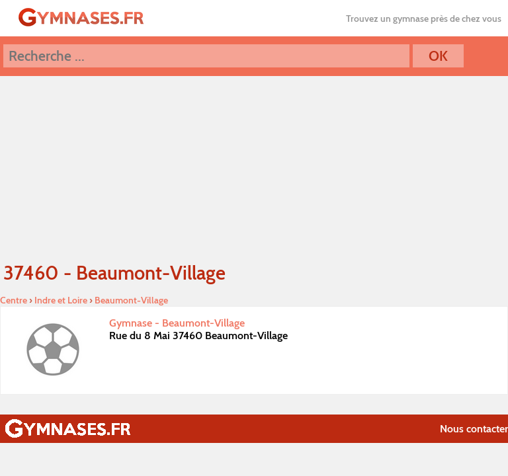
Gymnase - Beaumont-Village (177, 323)
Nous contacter (474, 428)
